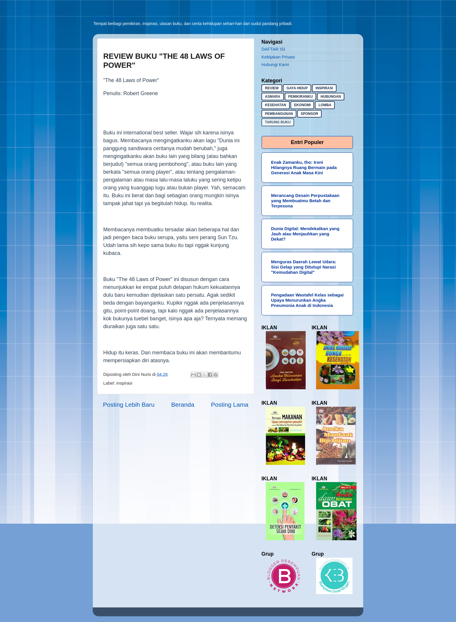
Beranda (182, 404)
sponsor (309, 114)
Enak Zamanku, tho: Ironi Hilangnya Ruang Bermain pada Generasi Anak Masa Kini (304, 167)
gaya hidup (297, 88)
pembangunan (279, 114)
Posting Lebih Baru (128, 404)
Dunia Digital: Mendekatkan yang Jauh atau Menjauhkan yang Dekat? (305, 233)
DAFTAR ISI (273, 49)
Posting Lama (229, 404)
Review (272, 88)
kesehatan (275, 105)
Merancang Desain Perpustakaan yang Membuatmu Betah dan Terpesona (305, 200)
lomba (324, 105)
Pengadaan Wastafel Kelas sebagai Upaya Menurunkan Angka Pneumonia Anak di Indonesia (307, 300)
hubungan (330, 97)
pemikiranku (300, 97)
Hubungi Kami (275, 64)
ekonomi (302, 105)
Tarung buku (278, 122)
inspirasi (124, 383)
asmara (272, 97)
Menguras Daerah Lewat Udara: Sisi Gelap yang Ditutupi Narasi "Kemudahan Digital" (303, 267)
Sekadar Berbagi (109, 17)
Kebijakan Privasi (278, 56)
